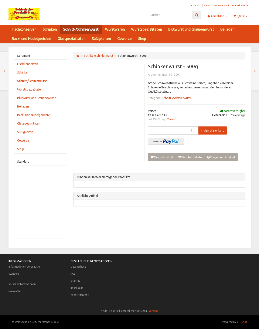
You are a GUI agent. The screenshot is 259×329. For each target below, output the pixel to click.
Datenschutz (78, 266)
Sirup (142, 39)
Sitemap (75, 280)
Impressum (77, 287)
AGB (73, 273)
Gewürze (124, 39)
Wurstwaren (115, 29)
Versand (171, 119)
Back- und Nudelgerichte (31, 39)
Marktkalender (241, 5)
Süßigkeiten (101, 39)
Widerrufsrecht (80, 295)
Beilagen (227, 29)
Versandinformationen (22, 284)
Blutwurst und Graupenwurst (191, 29)
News (207, 5)
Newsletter (15, 291)
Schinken (50, 29)
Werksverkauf (221, 5)
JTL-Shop (242, 321)
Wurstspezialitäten (146, 29)
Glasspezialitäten (71, 39)
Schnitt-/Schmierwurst (81, 29)
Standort (13, 273)
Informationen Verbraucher (25, 266)
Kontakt (196, 5)
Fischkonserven (24, 29)
